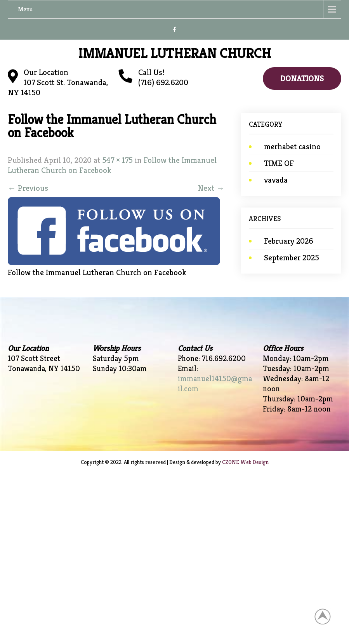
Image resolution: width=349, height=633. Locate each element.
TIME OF (279, 163)
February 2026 (288, 241)
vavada (276, 180)
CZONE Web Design (245, 462)
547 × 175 (117, 160)
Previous (28, 188)
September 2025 (291, 258)
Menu (25, 9)
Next (211, 188)
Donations (302, 78)
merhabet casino (292, 146)
